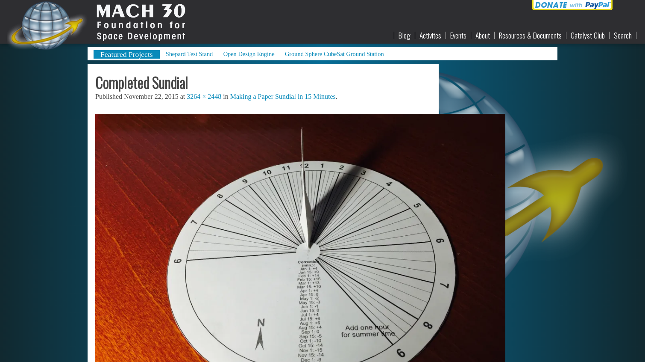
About (482, 35)
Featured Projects (126, 54)
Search (623, 35)
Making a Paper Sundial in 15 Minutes (283, 96)
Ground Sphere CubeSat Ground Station (334, 53)
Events (458, 35)
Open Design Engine (249, 53)
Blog (404, 35)
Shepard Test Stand (189, 53)
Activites (430, 35)
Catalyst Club (588, 35)
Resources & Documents (530, 35)
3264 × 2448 (204, 96)
